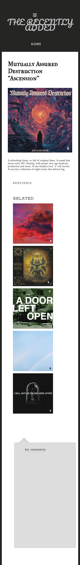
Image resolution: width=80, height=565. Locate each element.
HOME (36, 44)
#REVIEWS (22, 183)
